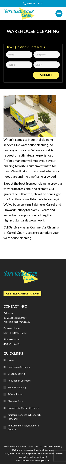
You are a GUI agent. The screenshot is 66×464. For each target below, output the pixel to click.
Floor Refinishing (17, 387)
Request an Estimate (19, 380)
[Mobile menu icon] (58, 13)
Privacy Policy (15, 394)
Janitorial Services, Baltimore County (23, 427)
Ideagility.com (43, 460)
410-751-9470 (11, 344)
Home (11, 360)
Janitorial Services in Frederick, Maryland (24, 416)
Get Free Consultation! (22, 293)
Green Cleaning (16, 373)
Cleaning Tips (15, 401)
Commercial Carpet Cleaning (23, 407)
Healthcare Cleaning (19, 366)
